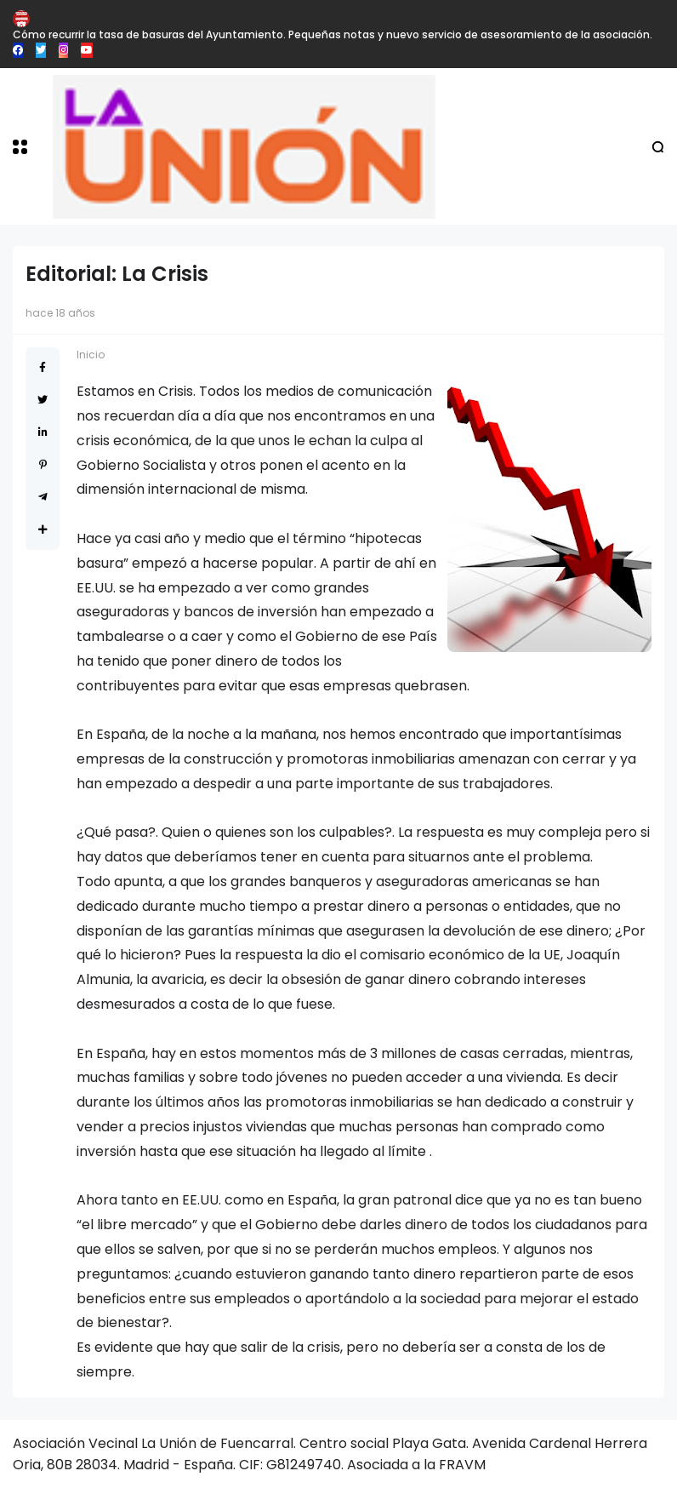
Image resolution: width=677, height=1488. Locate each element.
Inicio (91, 354)
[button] (20, 147)
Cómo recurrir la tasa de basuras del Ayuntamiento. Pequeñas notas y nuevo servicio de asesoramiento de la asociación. (332, 34)
